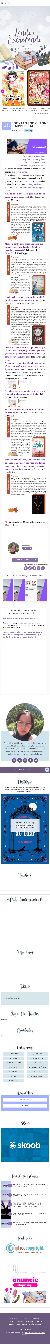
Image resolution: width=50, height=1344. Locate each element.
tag (14, 1076)
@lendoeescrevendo (13, 998)
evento (38, 1063)
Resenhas (38, 1054)
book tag (28, 131)
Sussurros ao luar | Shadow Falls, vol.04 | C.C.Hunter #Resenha (25, 825)
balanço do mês (38, 1058)
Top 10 (14, 1058)
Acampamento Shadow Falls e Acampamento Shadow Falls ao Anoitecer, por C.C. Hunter (27, 1204)
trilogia (14, 1080)
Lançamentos (14, 1054)
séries (38, 1072)
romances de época (38, 1067)
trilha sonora (38, 1076)
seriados (14, 1072)
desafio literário (14, 1063)
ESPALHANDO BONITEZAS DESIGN (34, 1333)
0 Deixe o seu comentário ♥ (26, 560)
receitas (14, 1067)
